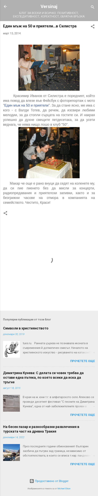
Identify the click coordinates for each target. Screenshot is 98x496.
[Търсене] (92, 8)
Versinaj (49, 6)
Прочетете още (82, 361)
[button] (92, 27)
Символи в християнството (25, 328)
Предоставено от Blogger (49, 481)
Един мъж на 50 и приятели (26, 105)
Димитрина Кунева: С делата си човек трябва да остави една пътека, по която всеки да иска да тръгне (43, 377)
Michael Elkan (63, 488)
